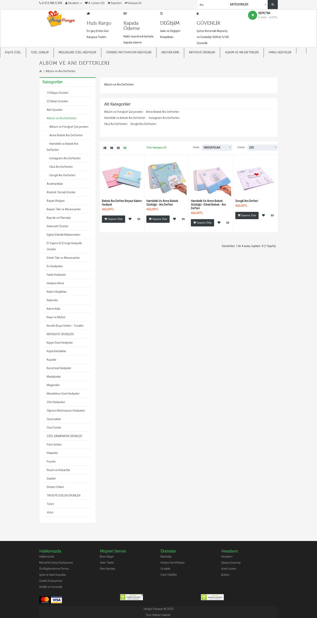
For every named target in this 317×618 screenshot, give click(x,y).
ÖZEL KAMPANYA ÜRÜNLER (64, 436)
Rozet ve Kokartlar (58, 470)
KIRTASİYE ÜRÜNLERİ (60, 334)
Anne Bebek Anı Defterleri (162, 111)
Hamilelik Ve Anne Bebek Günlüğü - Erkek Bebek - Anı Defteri (208, 204)
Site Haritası (107, 568)
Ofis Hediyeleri (56, 402)
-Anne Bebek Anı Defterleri (65, 135)
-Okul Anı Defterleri (60, 166)
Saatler (51, 478)
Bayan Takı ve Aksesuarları (64, 209)
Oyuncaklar (54, 419)
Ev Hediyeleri (55, 266)
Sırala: (196, 147)
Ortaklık (165, 568)
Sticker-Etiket (55, 487)
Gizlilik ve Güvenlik (50, 586)
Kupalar (51, 359)
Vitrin (50, 512)
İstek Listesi (228, 568)
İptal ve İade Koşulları (52, 574)
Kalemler (52, 300)
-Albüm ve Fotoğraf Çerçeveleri (67, 126)
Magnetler (53, 385)
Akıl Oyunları (54, 109)
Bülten (225, 574)
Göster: (241, 147)
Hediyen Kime (55, 283)
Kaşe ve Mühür (56, 317)
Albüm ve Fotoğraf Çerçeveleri (123, 111)
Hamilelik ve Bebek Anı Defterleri (125, 117)
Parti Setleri (54, 444)
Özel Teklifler (169, 574)
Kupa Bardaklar (56, 351)
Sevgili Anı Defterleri (143, 124)
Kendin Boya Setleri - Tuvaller (65, 325)
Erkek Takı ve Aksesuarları (63, 257)
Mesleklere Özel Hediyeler (63, 393)
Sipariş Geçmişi (231, 562)
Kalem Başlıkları (57, 291)
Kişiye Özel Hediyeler (60, 342)
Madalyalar (54, 376)
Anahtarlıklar (55, 183)
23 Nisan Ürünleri (57, 101)
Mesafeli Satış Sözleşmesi (56, 562)
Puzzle (51, 461)
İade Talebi (107, 562)
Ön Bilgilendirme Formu (54, 568)
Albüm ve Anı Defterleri (60, 71)
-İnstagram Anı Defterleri (63, 158)
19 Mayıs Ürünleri (58, 92)
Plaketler (52, 453)
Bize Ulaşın (107, 556)
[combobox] (248, 4)
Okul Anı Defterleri (115, 124)
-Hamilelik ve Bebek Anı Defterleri (62, 146)
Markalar (166, 556)
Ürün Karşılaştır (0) (156, 147)
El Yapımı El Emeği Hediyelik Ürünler (64, 246)
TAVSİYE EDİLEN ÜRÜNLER (63, 495)
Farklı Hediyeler (56, 274)
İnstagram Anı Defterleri (164, 117)
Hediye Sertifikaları (173, 562)
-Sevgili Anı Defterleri (61, 175)
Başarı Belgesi (56, 200)
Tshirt (50, 504)
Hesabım (226, 556)
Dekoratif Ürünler (58, 226)
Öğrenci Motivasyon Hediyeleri (66, 410)
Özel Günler (54, 427)
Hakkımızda (46, 556)
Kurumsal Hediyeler (59, 368)
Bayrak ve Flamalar (59, 217)
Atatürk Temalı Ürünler (61, 192)
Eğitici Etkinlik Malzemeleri (63, 234)
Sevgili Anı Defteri (246, 201)
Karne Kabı (53, 308)
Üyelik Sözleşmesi (50, 580)
